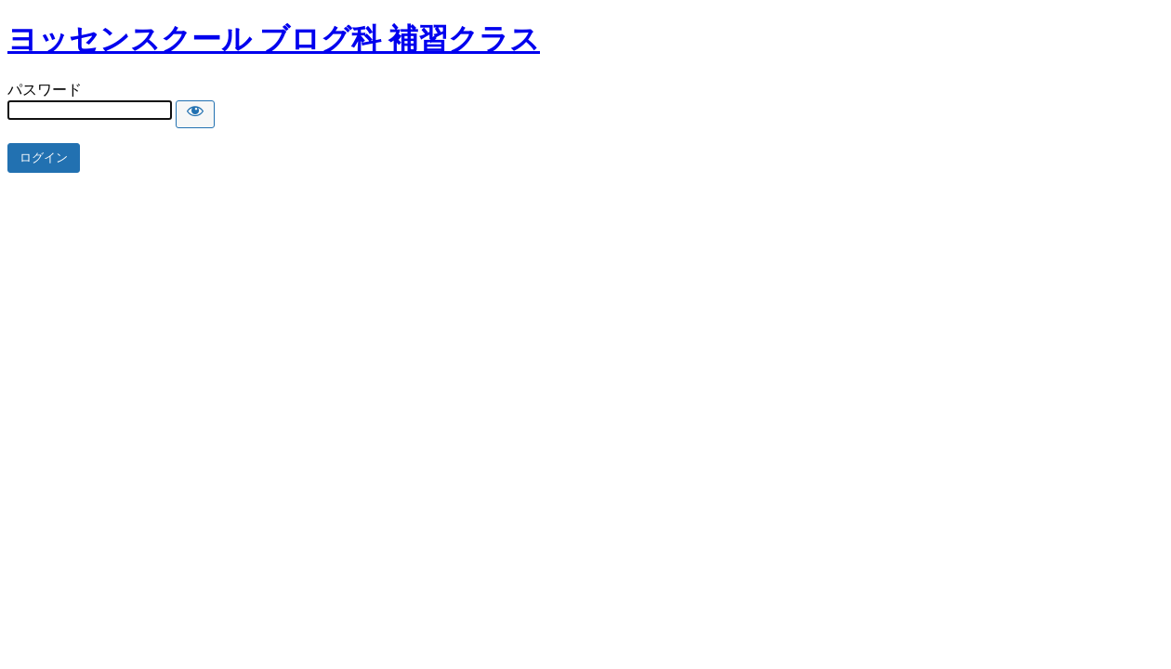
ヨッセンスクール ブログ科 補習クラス (273, 39)
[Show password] (195, 114)
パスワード (44, 90)
